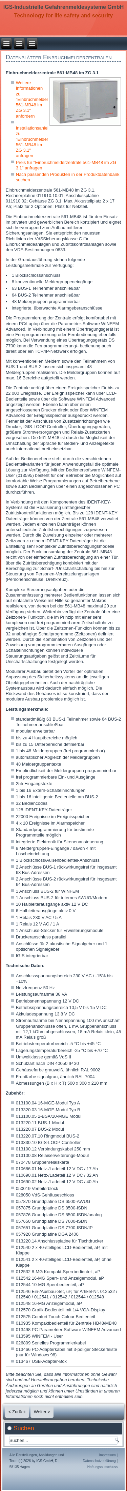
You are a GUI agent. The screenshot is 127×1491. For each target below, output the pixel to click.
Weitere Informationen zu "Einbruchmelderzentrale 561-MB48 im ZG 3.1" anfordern (40, 99)
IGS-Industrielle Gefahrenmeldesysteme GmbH (63, 7)
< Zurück (17, 1411)
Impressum (107, 1455)
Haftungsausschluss (102, 1467)
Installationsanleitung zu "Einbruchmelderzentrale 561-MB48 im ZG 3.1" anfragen (40, 141)
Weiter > (42, 1411)
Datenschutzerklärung (99, 1461)
